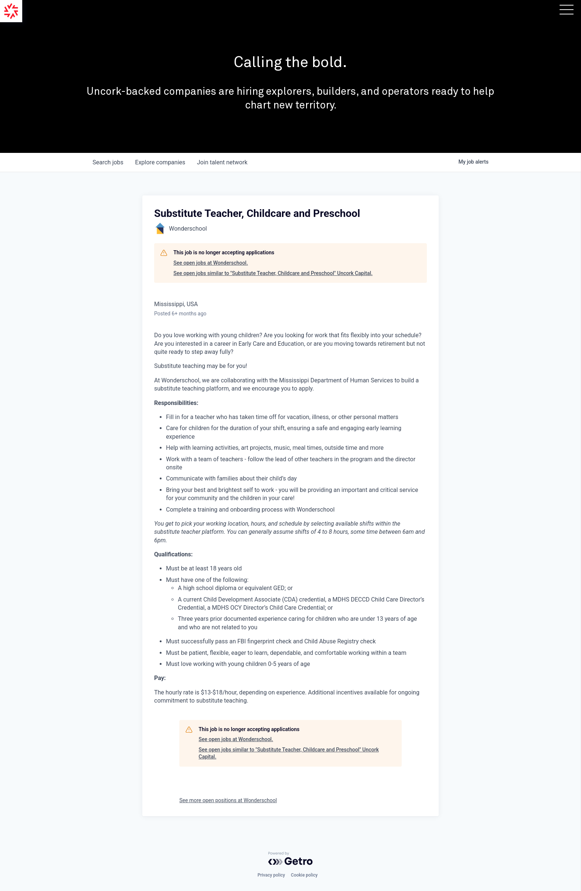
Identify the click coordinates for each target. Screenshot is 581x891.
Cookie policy (304, 875)
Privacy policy (271, 875)
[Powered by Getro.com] (290, 858)
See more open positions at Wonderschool (228, 800)
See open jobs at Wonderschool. (210, 263)
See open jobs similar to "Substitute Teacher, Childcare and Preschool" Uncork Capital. (272, 273)
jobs (108, 162)
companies (160, 162)
